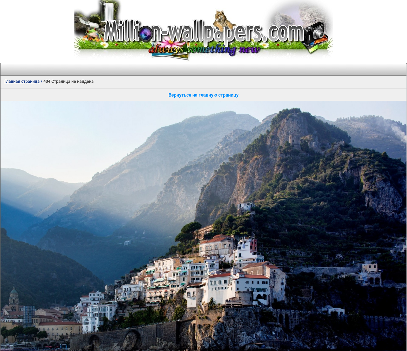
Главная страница (22, 81)
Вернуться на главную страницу (203, 95)
